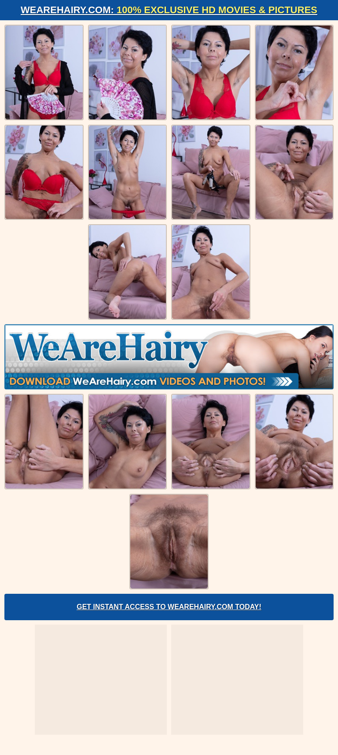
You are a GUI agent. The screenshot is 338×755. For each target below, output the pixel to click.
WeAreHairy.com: (169, 9)
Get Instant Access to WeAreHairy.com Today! (169, 607)
